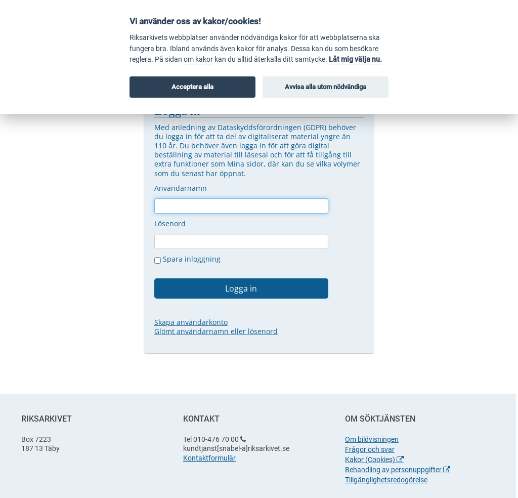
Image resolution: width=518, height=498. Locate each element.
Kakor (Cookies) (374, 459)
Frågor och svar (370, 449)
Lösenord (170, 223)
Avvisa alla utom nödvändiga (325, 87)
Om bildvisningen (372, 439)
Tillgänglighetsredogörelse (386, 480)
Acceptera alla (192, 87)
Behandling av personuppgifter (397, 470)
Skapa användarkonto (191, 322)
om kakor (198, 59)
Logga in (241, 288)
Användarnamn (180, 188)
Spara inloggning (187, 259)
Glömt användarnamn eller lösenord (216, 331)
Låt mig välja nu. (355, 59)
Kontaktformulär (209, 458)
